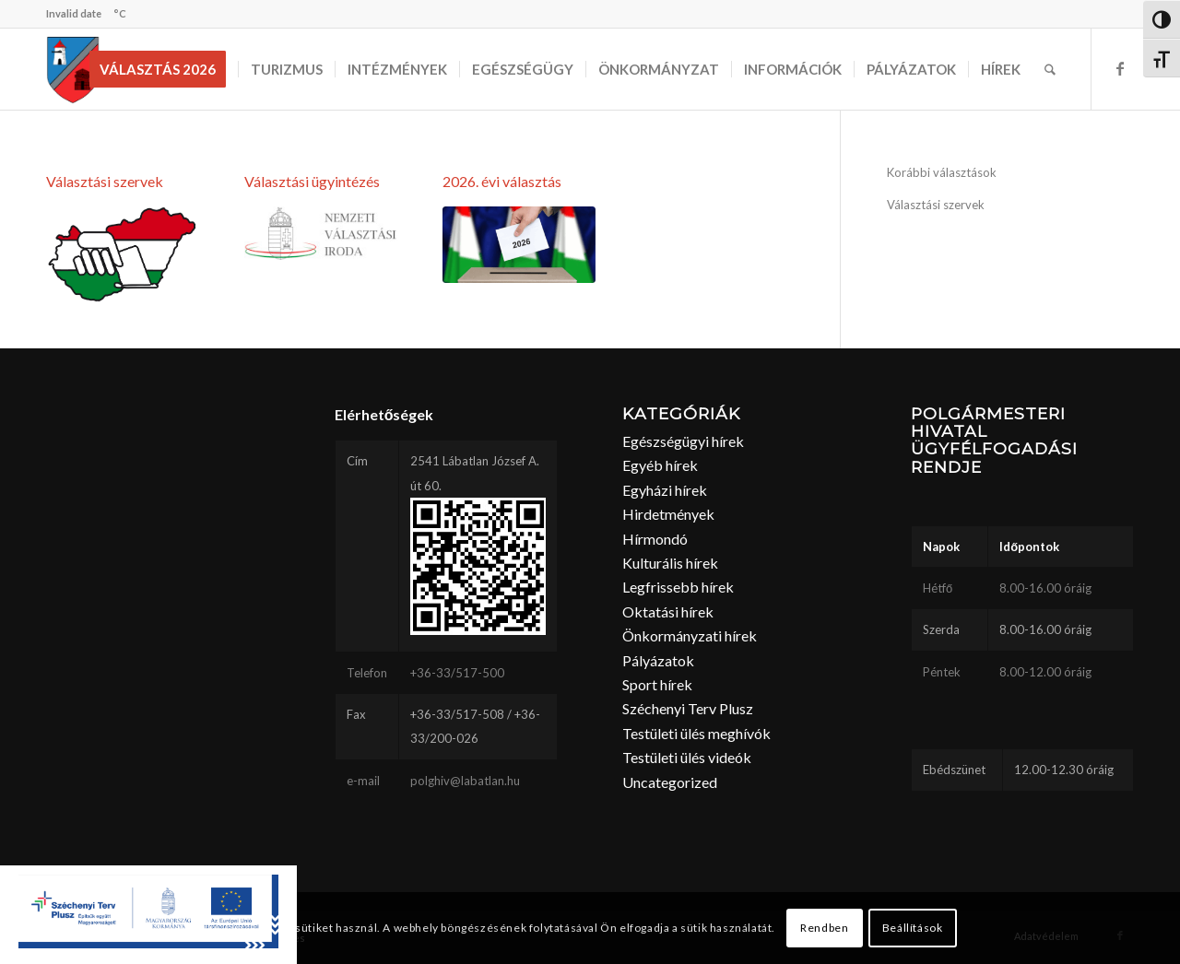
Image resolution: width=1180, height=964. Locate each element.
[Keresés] (1050, 69)
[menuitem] (163, 69)
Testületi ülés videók (686, 757)
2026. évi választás (501, 181)
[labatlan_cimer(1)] (73, 69)
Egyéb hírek (660, 465)
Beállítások (912, 928)
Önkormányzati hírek (689, 635)
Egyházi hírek (664, 490)
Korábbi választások (942, 172)
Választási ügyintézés (312, 181)
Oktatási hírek (668, 611)
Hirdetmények (668, 514)
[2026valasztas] (519, 245)
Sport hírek (657, 684)
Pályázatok (658, 660)
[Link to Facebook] (1120, 68)
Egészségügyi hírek (683, 441)
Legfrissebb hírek (678, 586)
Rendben (824, 928)
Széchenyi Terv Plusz (687, 708)
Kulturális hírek (670, 562)
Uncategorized (669, 782)
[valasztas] (122, 254)
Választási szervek (104, 181)
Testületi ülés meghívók (696, 733)
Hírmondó (655, 538)
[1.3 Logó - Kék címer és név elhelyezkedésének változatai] (320, 233)
